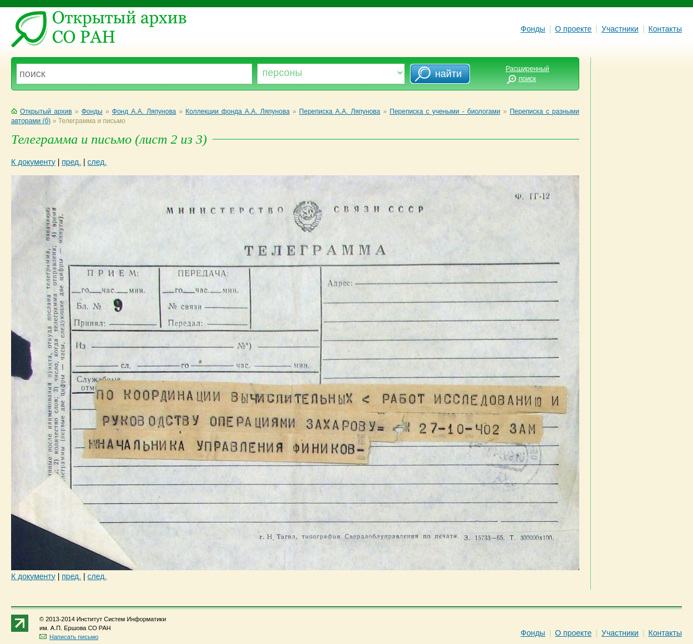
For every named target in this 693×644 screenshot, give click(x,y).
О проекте (573, 28)
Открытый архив (41, 111)
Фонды (532, 28)
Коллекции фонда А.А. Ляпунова (237, 111)
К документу (33, 162)
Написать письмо (68, 636)
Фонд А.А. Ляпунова (144, 111)
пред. (71, 162)
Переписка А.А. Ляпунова (339, 111)
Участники (620, 28)
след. (97, 162)
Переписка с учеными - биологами (445, 111)
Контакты (665, 28)
